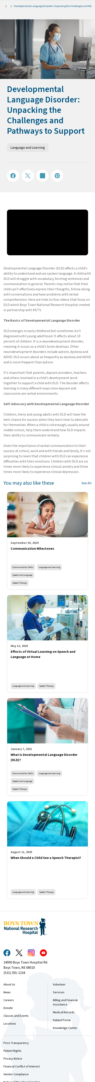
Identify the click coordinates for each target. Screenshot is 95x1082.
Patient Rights (12, 1051)
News (7, 992)
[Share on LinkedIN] (42, 176)
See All (87, 483)
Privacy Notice (12, 1059)
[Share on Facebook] (13, 176)
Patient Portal (61, 1020)
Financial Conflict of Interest (21, 1066)
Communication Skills (22, 567)
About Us (9, 984)
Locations (9, 1024)
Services (58, 992)
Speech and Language (22, 575)
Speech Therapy (19, 582)
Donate (8, 1008)
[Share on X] (28, 176)
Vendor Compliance (16, 1074)
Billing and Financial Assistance (65, 1002)
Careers (8, 1000)
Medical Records (64, 1012)
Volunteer (59, 984)
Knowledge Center (65, 1028)
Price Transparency (16, 1043)
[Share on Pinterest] (57, 176)
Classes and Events (16, 1016)
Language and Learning (27, 147)
